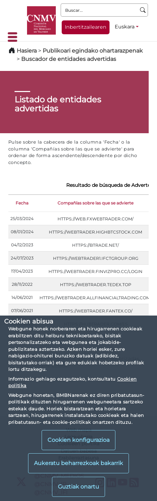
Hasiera (27, 50)
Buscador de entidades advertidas (68, 59)
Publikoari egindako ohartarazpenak (93, 50)
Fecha (22, 203)
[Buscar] (143, 10)
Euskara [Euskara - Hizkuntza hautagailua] (124, 27)
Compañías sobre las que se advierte (95, 203)
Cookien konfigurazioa (78, 440)
